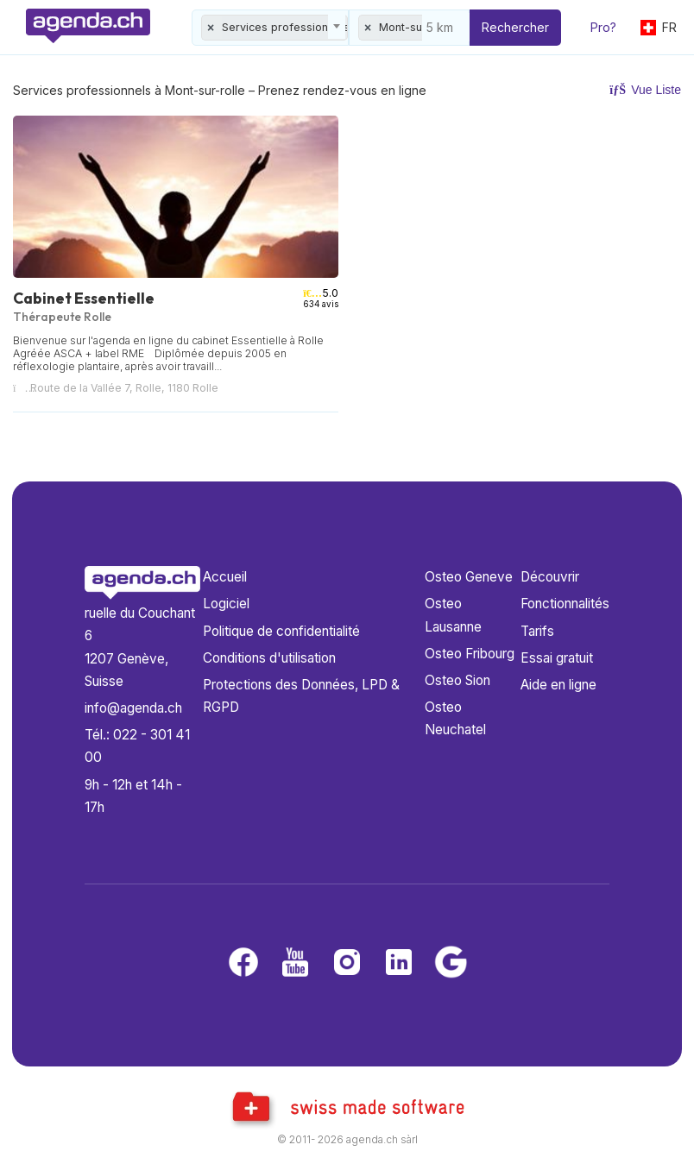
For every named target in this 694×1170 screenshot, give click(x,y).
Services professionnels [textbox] (285, 27)
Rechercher (515, 27)
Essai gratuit (556, 658)
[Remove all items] (211, 28)
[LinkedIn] (399, 963)
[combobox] (270, 27)
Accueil (225, 577)
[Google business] (450, 963)
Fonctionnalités (564, 603)
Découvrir (549, 577)
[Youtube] (295, 963)
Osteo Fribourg (469, 653)
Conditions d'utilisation (269, 658)
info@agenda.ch (133, 708)
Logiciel (226, 603)
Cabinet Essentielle (84, 298)
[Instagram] (347, 963)
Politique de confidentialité (281, 631)
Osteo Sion (457, 680)
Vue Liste (645, 90)
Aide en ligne (558, 684)
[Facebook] (243, 963)
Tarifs (537, 631)
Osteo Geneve (469, 577)
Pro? (603, 27)
